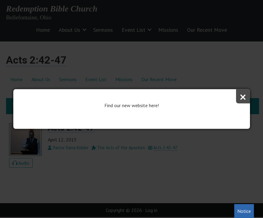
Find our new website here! (131, 105)
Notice (244, 211)
